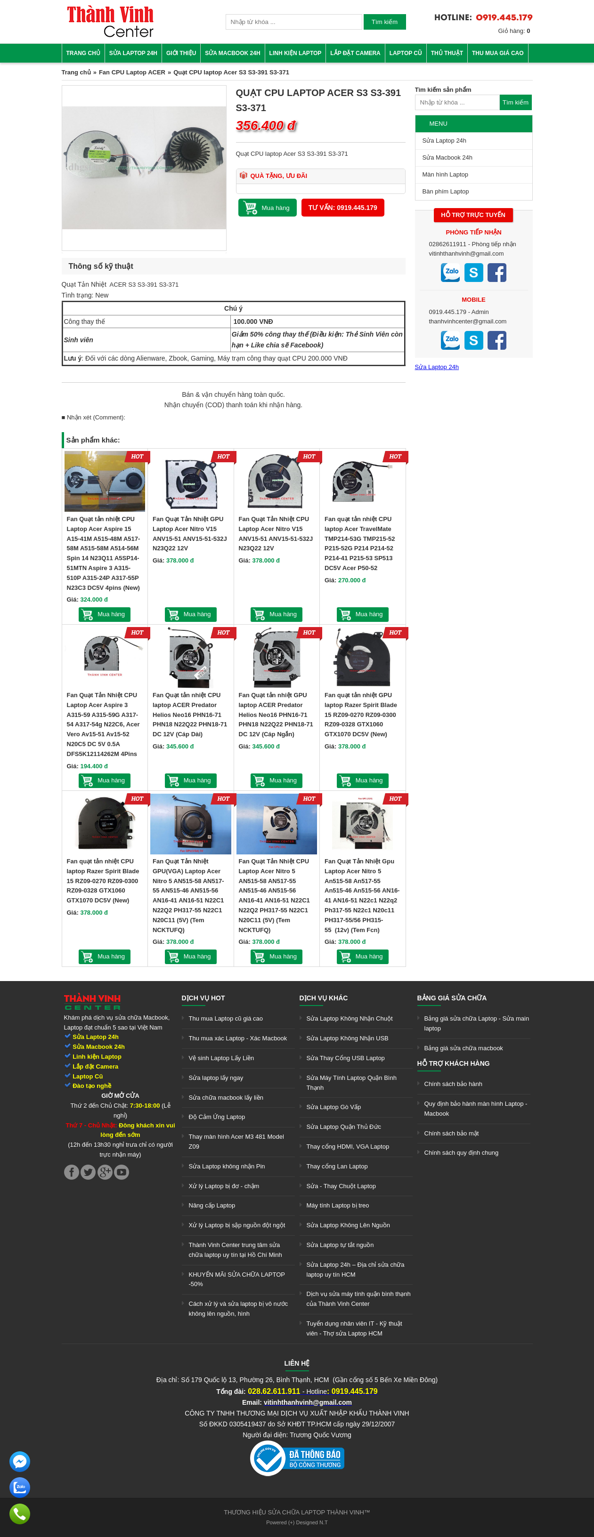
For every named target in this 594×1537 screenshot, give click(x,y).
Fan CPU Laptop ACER (132, 72)
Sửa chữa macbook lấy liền (226, 1097)
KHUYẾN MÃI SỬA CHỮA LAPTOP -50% (237, 1279)
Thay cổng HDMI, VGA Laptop (348, 1146)
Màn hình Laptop (446, 174)
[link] (110, 35)
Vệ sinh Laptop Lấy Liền (221, 1058)
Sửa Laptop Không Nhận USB (348, 1038)
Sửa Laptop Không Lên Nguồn (348, 1225)
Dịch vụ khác (324, 998)
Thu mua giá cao (498, 53)
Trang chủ (83, 53)
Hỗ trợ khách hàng (453, 1063)
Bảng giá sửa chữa (452, 998)
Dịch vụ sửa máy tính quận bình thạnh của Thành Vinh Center (359, 1298)
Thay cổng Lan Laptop (337, 1166)
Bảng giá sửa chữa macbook (463, 1048)
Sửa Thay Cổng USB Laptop (346, 1058)
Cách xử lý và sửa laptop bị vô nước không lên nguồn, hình (238, 1308)
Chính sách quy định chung (461, 1152)
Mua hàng (111, 614)
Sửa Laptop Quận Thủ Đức (344, 1126)
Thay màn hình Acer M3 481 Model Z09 (236, 1141)
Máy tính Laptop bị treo (338, 1205)
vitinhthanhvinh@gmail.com (466, 253)
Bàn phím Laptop (446, 191)
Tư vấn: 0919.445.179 (343, 207)
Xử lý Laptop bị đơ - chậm (224, 1186)
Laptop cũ (406, 53)
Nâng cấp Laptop (212, 1205)
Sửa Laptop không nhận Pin (227, 1166)
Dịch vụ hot (203, 998)
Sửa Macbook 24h (232, 53)
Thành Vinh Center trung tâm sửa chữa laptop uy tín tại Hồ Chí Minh (235, 1249)
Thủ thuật (447, 53)
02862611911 (448, 244)
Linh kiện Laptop (295, 53)
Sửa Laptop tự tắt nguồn (340, 1244)
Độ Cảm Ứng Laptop (217, 1116)
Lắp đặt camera (355, 53)
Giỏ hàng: (514, 30)
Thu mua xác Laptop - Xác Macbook (238, 1038)
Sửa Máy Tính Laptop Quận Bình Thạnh (352, 1082)
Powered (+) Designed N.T (297, 1522)
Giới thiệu (181, 53)
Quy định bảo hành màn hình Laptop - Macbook (476, 1108)
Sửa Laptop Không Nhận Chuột (350, 1018)
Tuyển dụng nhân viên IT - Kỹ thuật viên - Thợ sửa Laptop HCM (354, 1328)
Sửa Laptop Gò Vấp (334, 1107)
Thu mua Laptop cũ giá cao (226, 1018)
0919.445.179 (448, 311)
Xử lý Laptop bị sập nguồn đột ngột (237, 1225)
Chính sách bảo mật (451, 1133)
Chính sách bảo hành (453, 1083)
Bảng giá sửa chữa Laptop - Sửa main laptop (476, 1023)
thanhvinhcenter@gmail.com (468, 321)
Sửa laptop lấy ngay (216, 1077)
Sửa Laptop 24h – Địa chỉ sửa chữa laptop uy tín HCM (356, 1269)
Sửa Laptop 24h (133, 53)
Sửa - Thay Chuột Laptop (341, 1186)
